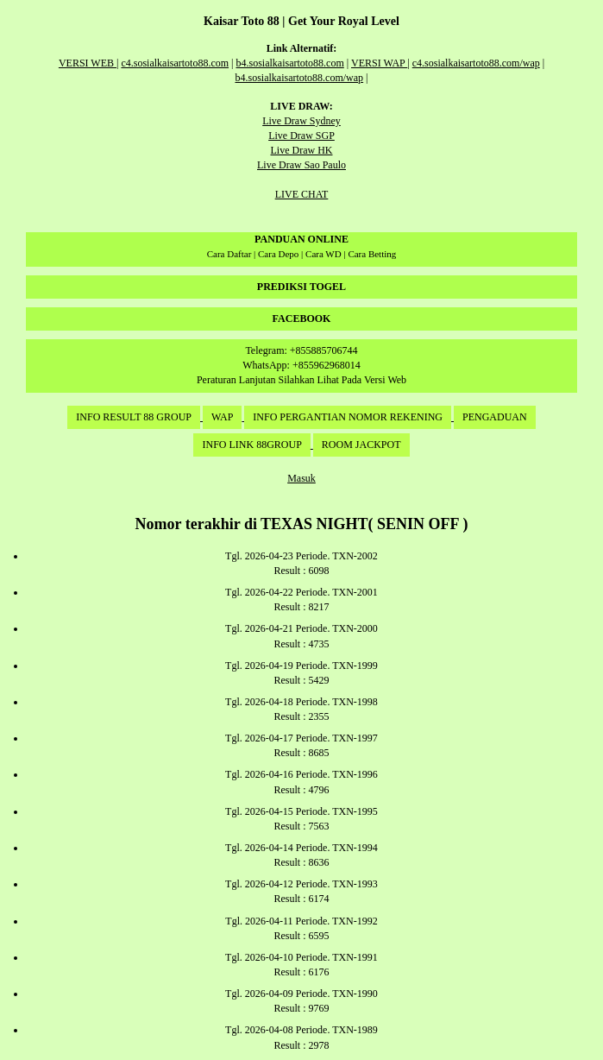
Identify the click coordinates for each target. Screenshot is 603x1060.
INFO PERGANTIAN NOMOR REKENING (348, 417)
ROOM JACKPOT (361, 445)
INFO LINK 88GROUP (251, 445)
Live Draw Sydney (301, 121)
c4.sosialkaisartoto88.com (175, 63)
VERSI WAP (379, 63)
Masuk (301, 478)
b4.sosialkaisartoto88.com (289, 63)
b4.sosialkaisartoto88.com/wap (299, 78)
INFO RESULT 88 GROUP (134, 417)
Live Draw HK (302, 150)
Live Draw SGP (301, 135)
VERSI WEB (87, 63)
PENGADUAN (494, 417)
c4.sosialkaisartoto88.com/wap (476, 63)
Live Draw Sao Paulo (301, 165)
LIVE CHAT (302, 194)
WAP (222, 417)
